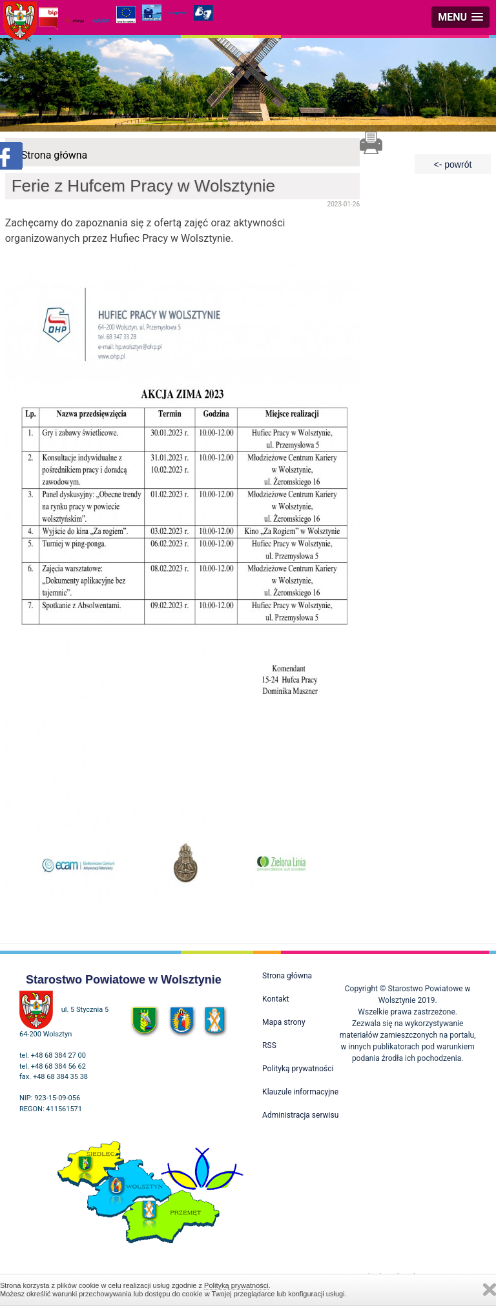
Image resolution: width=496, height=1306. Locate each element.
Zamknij (489, 1289)
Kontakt (275, 999)
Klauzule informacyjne (300, 1091)
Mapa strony (283, 1022)
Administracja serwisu (300, 1115)
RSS (269, 1045)
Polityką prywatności (236, 1285)
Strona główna (54, 155)
